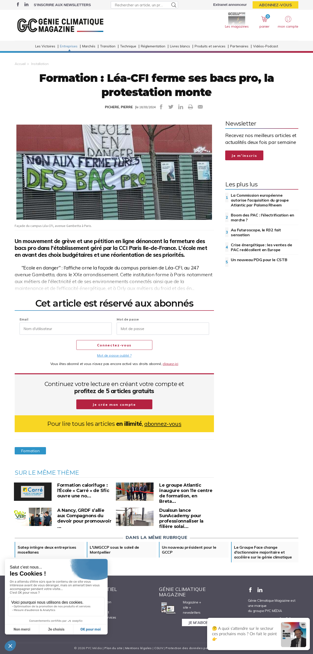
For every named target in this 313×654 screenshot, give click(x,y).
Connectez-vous (114, 345)
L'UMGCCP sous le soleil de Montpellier (114, 550)
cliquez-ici (170, 364)
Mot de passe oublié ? (114, 355)
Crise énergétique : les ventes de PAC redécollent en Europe (261, 247)
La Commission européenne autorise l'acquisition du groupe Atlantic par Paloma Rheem (260, 200)
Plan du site (113, 648)
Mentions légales (138, 648)
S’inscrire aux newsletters (62, 5)
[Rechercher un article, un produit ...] (144, 5)
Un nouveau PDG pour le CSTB (259, 259)
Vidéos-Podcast (265, 46)
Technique (128, 46)
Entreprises (69, 46)
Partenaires (239, 46)
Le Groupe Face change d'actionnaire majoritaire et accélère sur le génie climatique (263, 552)
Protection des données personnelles (195, 648)
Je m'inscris (244, 155)
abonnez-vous (162, 423)
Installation (40, 64)
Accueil (20, 64)
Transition (107, 46)
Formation (30, 450)
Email (24, 319)
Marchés (88, 46)
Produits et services (210, 46)
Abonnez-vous (275, 4)
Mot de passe (128, 319)
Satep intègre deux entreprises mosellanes (47, 550)
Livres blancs (180, 46)
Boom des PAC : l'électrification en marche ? (262, 217)
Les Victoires (45, 46)
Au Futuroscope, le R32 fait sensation (256, 232)
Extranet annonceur (230, 4)
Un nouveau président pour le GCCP (189, 550)
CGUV (158, 648)
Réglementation (153, 46)
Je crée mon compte (114, 404)
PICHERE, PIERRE (119, 107)
